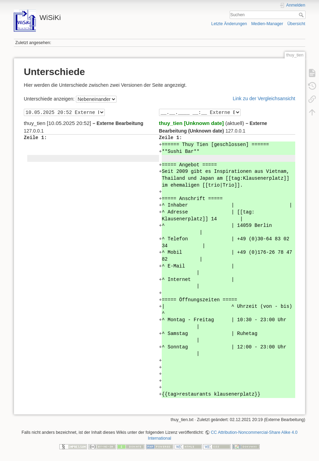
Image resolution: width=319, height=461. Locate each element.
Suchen (302, 14)
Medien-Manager (267, 23)
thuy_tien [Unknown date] (191, 123)
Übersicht (296, 23)
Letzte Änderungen (229, 23)
